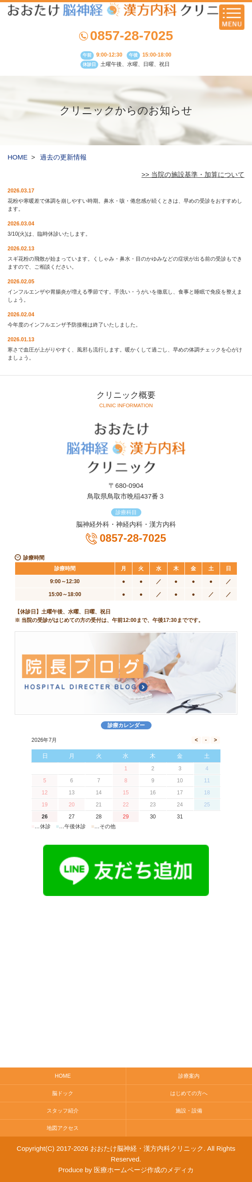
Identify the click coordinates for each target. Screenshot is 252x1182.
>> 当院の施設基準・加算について (192, 174)
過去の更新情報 (63, 157)
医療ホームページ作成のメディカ (144, 1170)
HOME (18, 157)
